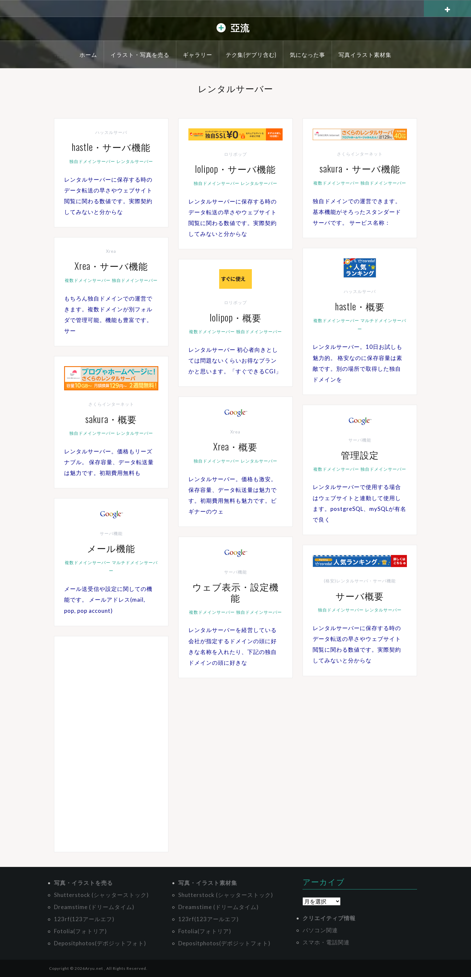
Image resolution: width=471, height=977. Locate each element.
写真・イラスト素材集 (207, 882)
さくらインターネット (360, 153)
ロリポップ (235, 154)
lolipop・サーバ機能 (235, 168)
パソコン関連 (320, 930)
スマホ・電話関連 (326, 942)
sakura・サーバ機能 (360, 168)
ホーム (88, 54)
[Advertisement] (111, 744)
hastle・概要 (360, 306)
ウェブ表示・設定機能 (235, 592)
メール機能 (111, 548)
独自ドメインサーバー (92, 161)
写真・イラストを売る (83, 882)
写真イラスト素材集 (365, 54)
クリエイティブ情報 (329, 918)
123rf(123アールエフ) (84, 919)
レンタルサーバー (134, 161)
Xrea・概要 (235, 446)
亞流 (240, 27)
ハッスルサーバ (111, 132)
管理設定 (360, 454)
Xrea (111, 251)
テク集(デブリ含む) (251, 54)
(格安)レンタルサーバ (346, 580)
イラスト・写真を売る (140, 54)
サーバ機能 (359, 440)
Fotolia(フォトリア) (80, 931)
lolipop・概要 (235, 317)
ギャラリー (197, 54)
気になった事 (307, 54)
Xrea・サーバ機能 (111, 265)
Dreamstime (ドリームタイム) (94, 907)
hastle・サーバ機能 (111, 147)
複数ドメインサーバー (336, 183)
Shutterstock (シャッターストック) (101, 894)
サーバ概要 (360, 595)
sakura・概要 (111, 419)
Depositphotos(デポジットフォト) (100, 943)
